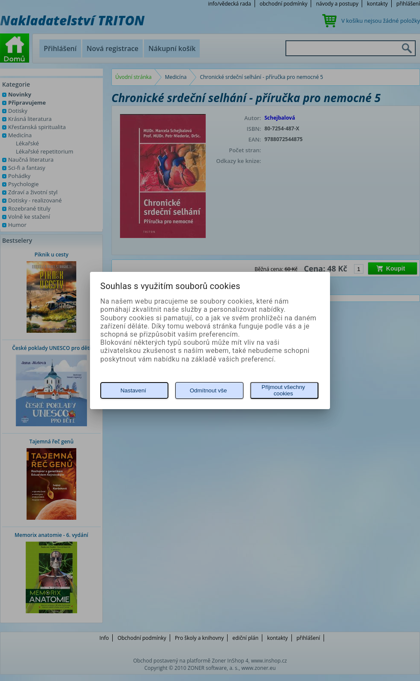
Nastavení (133, 390)
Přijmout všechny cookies (283, 390)
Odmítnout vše (208, 390)
